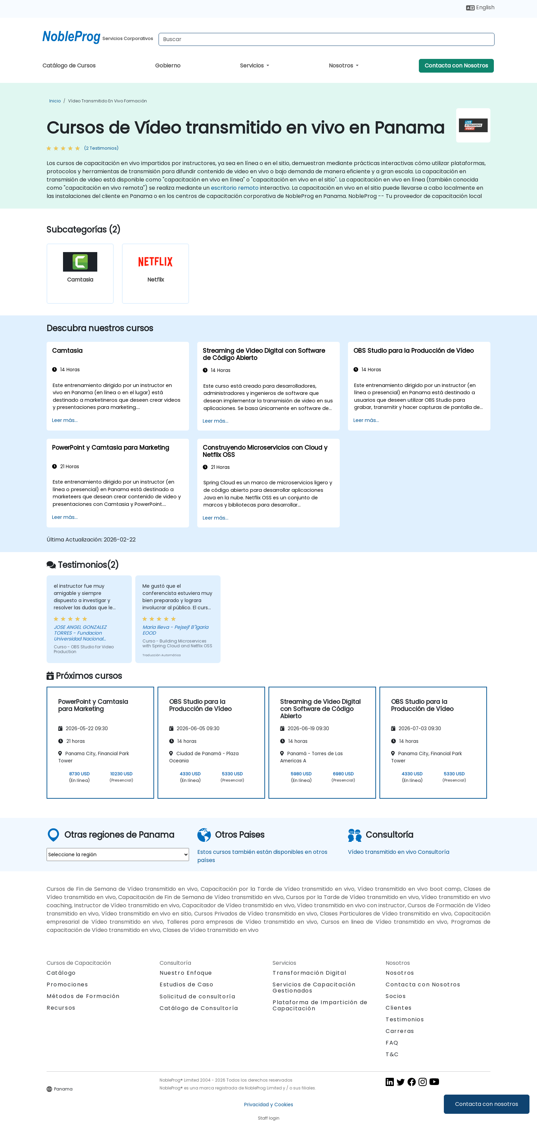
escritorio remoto (235, 188)
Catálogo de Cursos (69, 66)
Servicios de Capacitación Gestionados (314, 988)
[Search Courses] (327, 39)
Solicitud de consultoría (197, 997)
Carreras (400, 1031)
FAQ (392, 1043)
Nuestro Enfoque (186, 973)
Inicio (55, 101)
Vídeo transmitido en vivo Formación (107, 101)
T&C (392, 1054)
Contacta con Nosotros (456, 66)
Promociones (67, 984)
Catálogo (61, 973)
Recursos (61, 1008)
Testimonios (405, 1019)
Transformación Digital (309, 973)
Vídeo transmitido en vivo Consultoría (398, 852)
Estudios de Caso (187, 984)
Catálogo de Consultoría (199, 1008)
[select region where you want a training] (118, 854)
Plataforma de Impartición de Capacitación (320, 1005)
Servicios (252, 66)
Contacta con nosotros (486, 1104)
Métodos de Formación (83, 996)
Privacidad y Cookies (268, 1104)
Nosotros (341, 66)
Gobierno (167, 66)
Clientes (399, 1008)
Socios (396, 996)
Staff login (268, 1118)
